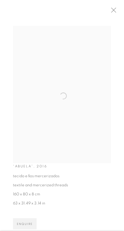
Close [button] (114, 12)
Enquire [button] (25, 225)
